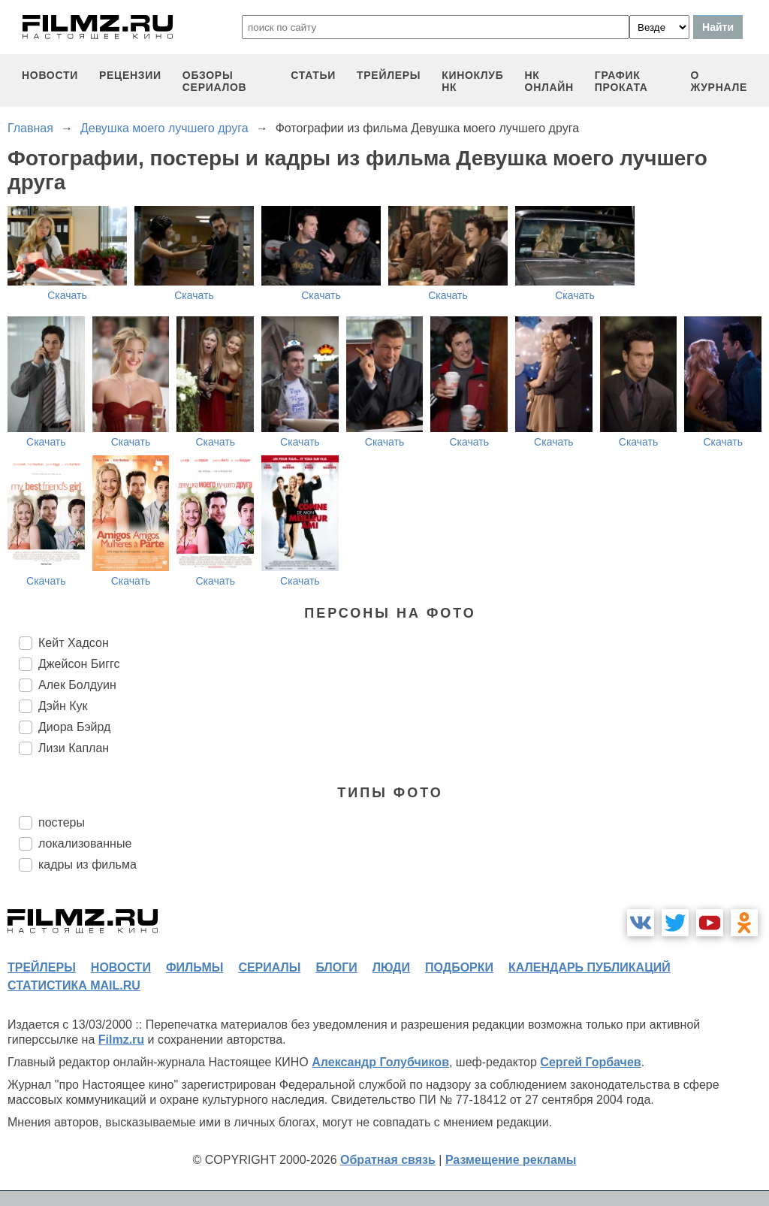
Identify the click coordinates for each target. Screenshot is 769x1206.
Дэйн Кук (63, 706)
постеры (61, 822)
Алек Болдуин (77, 685)
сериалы (269, 967)
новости (50, 75)
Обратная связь (388, 1159)
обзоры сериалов (214, 81)
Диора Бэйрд (74, 727)
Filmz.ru (121, 1039)
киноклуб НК (472, 81)
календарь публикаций (589, 967)
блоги (336, 967)
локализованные (84, 843)
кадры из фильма (87, 864)
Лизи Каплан (73, 748)
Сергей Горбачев (590, 1062)
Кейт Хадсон (73, 642)
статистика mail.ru (74, 985)
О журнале (718, 81)
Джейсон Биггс (79, 663)
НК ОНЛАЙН (549, 81)
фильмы (194, 967)
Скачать (67, 295)
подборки (459, 967)
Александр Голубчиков (380, 1062)
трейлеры (389, 75)
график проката (621, 81)
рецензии (130, 75)
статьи (313, 75)
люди (391, 967)
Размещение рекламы (511, 1159)
